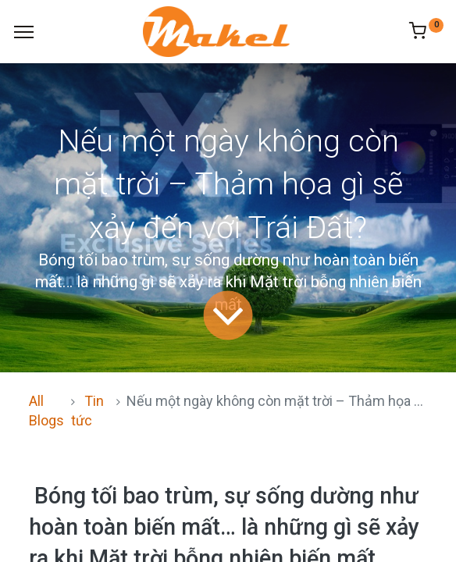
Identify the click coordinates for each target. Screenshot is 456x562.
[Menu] (23, 32)
